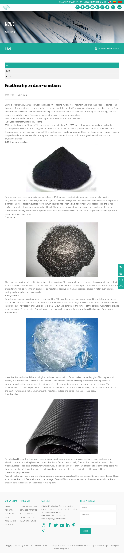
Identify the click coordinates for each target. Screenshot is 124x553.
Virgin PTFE (56, 545)
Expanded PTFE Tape (28, 510)
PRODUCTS (9, 513)
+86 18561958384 (76, 2)
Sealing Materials (28, 521)
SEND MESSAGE (87, 500)
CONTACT (9, 524)
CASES (8, 76)
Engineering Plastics (29, 517)
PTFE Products (26, 513)
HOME (109, 48)
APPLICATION (10, 521)
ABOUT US (9, 510)
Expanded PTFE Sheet (29, 506)
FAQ (8, 71)
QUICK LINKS (11, 500)
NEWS (116, 48)
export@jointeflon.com (97, 2)
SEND (85, 531)
